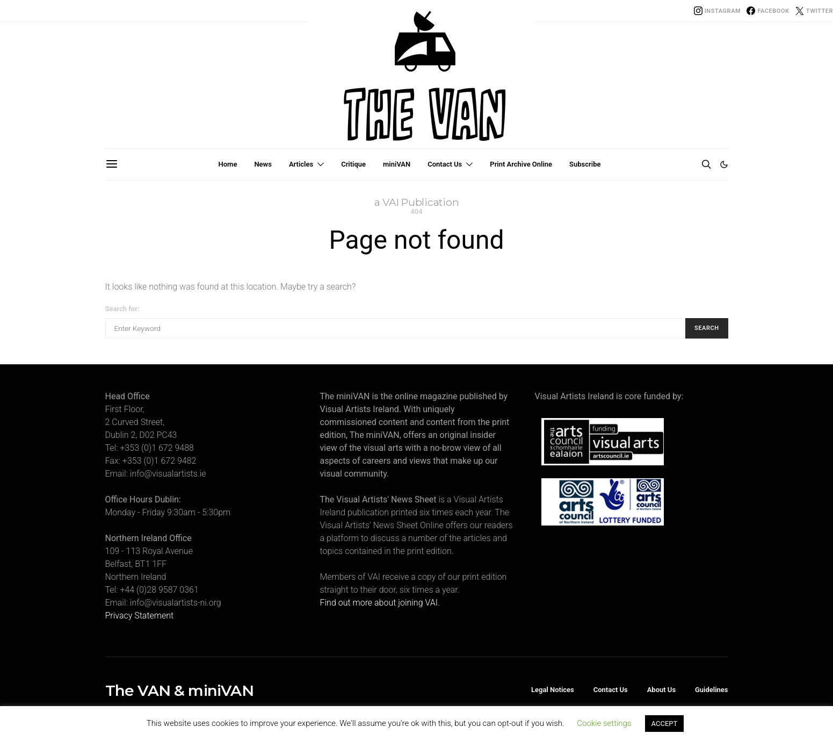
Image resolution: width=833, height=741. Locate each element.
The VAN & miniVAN (179, 690)
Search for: (122, 309)
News (262, 164)
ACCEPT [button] (664, 724)
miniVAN (396, 164)
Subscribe (584, 164)
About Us (661, 690)
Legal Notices (552, 690)
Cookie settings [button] (604, 723)
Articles (301, 164)
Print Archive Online (521, 164)
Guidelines (711, 690)
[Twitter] (814, 10)
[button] (724, 164)
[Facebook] (768, 10)
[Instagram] (717, 10)
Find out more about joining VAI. (380, 603)
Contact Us (445, 164)
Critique (353, 164)
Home (228, 164)
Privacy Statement (139, 615)
